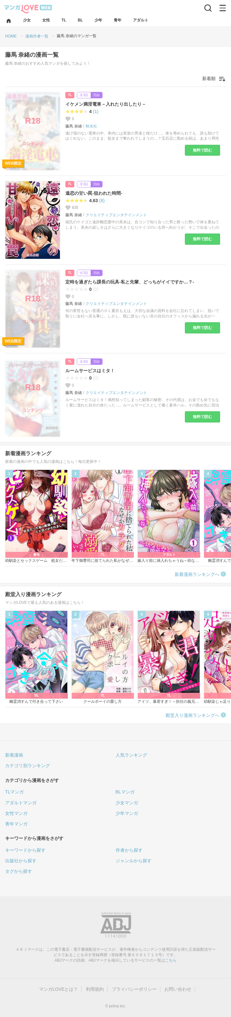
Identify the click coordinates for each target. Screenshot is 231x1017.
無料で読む (202, 150)
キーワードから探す (25, 850)
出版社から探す (21, 860)
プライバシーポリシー (134, 989)
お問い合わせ (177, 989)
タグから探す (18, 871)
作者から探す (129, 850)
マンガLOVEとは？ (58, 989)
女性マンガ (16, 813)
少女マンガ (127, 802)
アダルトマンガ (21, 802)
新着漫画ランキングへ (197, 574)
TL (70, 95)
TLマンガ (14, 791)
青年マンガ (16, 823)
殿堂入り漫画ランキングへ (192, 715)
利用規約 (95, 989)
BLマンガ (125, 791)
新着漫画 (14, 755)
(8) (102, 200)
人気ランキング (131, 755)
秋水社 (91, 126)
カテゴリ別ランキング (27, 765)
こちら (171, 960)
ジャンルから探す (134, 860)
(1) (95, 111)
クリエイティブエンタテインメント (116, 215)
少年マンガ (127, 813)
